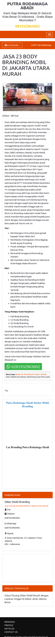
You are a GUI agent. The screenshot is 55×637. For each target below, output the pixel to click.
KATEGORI (12, 45)
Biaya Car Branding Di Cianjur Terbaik (31, 374)
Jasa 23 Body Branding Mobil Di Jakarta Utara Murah (26, 506)
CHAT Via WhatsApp (41, 45)
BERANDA (9, 622)
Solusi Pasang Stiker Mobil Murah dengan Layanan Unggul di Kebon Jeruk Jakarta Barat (27, 599)
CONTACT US (11, 632)
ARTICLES (9, 628)
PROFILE (8, 625)
